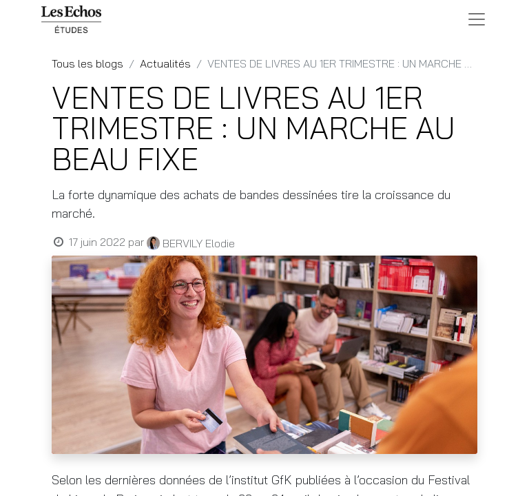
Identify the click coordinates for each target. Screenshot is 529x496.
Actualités (165, 63)
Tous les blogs (87, 63)
